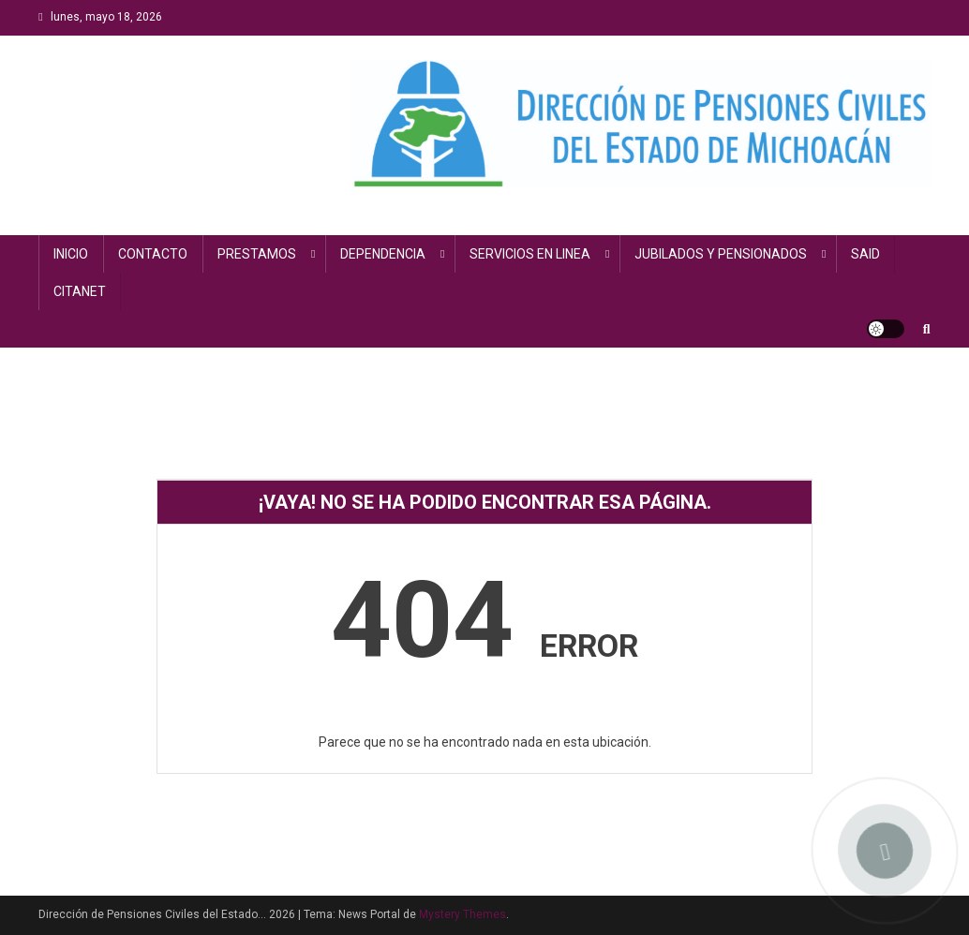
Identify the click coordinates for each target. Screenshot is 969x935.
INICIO (70, 253)
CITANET (79, 291)
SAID (865, 253)
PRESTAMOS (256, 253)
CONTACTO (152, 253)
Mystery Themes (462, 914)
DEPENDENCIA (382, 253)
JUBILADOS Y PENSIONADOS (720, 253)
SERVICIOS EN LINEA (530, 253)
